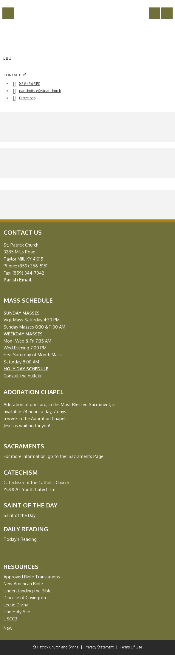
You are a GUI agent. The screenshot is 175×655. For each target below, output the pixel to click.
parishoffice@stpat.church (40, 91)
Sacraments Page (86, 456)
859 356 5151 (29, 83)
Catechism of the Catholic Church (36, 482)
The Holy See (17, 611)
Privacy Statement (99, 647)
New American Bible (23, 583)
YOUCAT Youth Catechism (29, 489)
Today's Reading (20, 539)
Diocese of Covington (25, 597)
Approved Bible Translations (32, 576)
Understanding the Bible (28, 590)
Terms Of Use (131, 647)
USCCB (10, 618)
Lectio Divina (16, 604)
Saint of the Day (19, 515)
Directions (27, 98)
